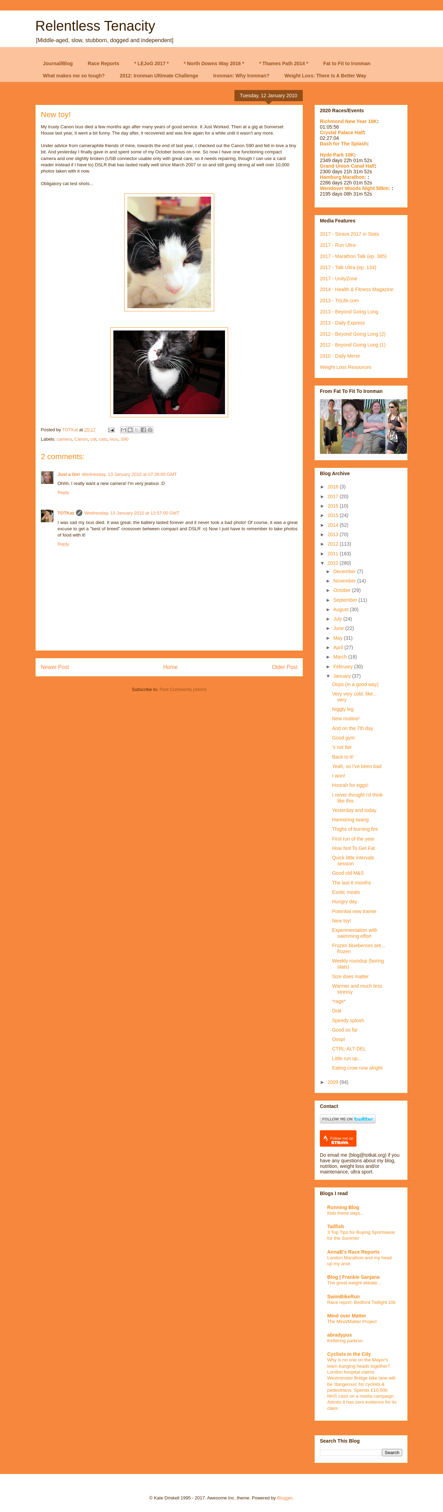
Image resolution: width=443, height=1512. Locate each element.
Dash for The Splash (343, 143)
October (342, 590)
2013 (334, 534)
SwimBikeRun (343, 1296)
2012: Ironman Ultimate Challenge (159, 75)
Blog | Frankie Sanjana (353, 1277)
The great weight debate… (354, 1282)
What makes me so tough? (74, 75)
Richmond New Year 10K (348, 121)
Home (170, 667)
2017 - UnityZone (338, 278)
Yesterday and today (354, 810)
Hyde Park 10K (337, 155)
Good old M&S (348, 873)
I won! (338, 775)
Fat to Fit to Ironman (346, 63)
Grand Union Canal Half (347, 166)
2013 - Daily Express (342, 323)
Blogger (284, 1497)
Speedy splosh (348, 1020)
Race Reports (103, 63)
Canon (81, 439)
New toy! (341, 921)
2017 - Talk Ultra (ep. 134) (348, 267)
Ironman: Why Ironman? (241, 75)
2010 (334, 563)
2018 (334, 486)
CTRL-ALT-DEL (349, 1048)
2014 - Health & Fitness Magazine (356, 289)
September (345, 600)
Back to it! (342, 757)
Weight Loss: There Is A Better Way (325, 75)
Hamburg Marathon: (344, 177)
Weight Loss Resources (345, 367)
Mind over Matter (346, 1316)
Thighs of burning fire (355, 829)
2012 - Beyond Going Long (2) (352, 334)
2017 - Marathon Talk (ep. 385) (353, 256)
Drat (336, 1010)
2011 (334, 553)
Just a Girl (69, 474)
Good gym (343, 737)
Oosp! (338, 1039)
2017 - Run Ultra (338, 245)
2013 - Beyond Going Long (349, 311)
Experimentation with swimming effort (354, 933)
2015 (334, 515)
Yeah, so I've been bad (357, 766)
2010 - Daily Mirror (340, 356)
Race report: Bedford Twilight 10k (361, 1302)
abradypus (339, 1335)
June (339, 628)
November (345, 581)
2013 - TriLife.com (339, 300)
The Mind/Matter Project (352, 1321)
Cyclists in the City (349, 1354)
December (345, 571)
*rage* (339, 1001)
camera (64, 439)
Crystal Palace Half (342, 132)
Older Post (285, 667)
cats (103, 439)
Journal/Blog (58, 63)
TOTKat (66, 513)
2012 (334, 544)
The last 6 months (351, 883)
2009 (334, 1082)
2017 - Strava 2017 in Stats (349, 234)
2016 (334, 506)
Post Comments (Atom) (183, 689)
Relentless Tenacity (95, 25)
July (338, 619)
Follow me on (341, 1140)
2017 (334, 496)
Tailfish (335, 1226)
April (338, 647)
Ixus (114, 439)
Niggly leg (342, 709)
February (343, 666)
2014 (334, 525)
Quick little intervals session (353, 860)
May (338, 638)
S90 (124, 439)
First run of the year (353, 839)
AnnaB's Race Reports (353, 1252)
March (340, 657)
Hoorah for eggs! (350, 785)
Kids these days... (345, 1213)
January (342, 676)
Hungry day (344, 901)
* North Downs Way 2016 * (214, 63)
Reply (63, 492)
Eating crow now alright (357, 1068)
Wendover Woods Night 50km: (356, 188)
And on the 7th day (352, 728)
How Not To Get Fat (353, 848)
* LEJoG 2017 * (151, 63)
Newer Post (55, 667)
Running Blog (343, 1207)
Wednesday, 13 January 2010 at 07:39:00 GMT (129, 474)
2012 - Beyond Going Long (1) (352, 345)
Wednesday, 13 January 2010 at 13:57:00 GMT (132, 513)
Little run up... (347, 1058)
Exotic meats (346, 892)
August (341, 609)
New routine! (346, 718)
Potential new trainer (354, 911)
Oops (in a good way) (355, 684)
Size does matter (350, 976)
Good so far (345, 1030)
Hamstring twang (350, 819)
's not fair (342, 747)
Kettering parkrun (345, 1340)
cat (93, 439)
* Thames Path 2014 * (283, 63)
